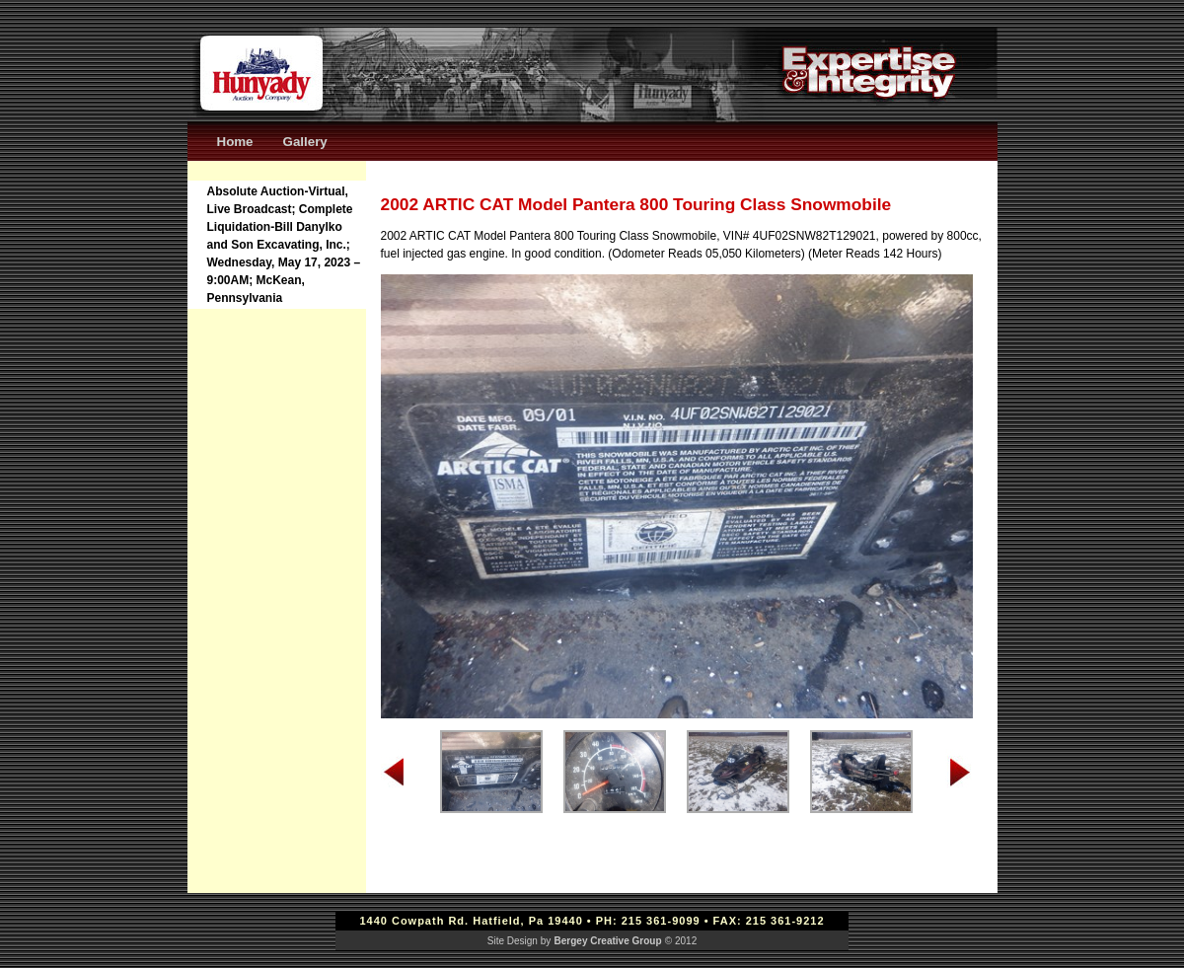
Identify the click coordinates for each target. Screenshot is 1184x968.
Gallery (305, 141)
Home (235, 141)
